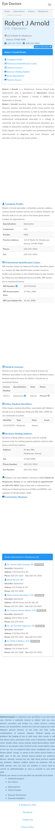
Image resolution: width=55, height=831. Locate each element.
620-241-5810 (14, 43)
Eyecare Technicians (17, 795)
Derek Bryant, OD (13, 579)
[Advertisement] (27, 171)
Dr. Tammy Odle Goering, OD (24, 564)
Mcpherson (43, 11)
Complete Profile (13, 59)
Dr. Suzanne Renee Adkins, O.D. (25, 610)
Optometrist (19, 11)
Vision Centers (14, 790)
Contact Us (28, 819)
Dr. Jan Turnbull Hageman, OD (24, 625)
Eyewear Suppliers (16, 798)
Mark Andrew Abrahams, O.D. (24, 595)
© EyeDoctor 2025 (27, 805)
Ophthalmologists (16, 778)
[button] (17, 286)
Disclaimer (27, 812)
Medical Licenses (13, 67)
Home (7, 11)
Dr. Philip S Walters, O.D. (22, 641)
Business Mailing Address (17, 71)
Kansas (31, 11)
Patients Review (13, 80)
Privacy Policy (27, 827)
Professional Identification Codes (20, 63)
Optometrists (14, 787)
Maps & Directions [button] (43, 46)
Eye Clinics (13, 782)
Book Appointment (14, 76)
